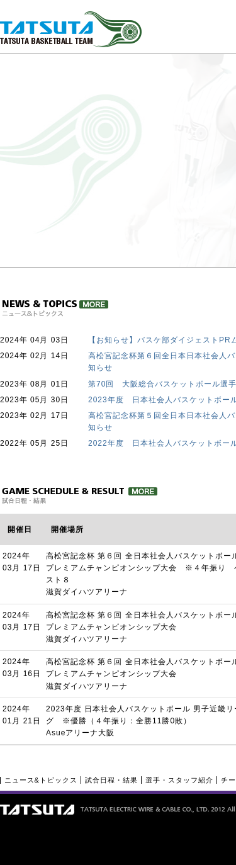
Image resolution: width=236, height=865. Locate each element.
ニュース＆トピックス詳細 (54, 308)
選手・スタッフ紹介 (179, 780)
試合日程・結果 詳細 (79, 495)
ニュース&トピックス (40, 780)
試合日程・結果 (111, 780)
